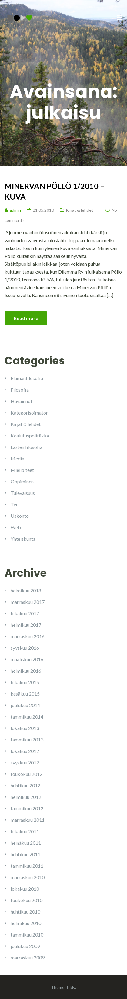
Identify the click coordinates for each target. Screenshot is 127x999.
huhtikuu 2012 (25, 785)
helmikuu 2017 (26, 625)
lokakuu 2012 (25, 751)
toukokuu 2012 (26, 774)
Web (16, 527)
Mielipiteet (22, 470)
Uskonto (20, 516)
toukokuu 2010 (26, 900)
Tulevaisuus (23, 493)
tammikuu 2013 (27, 739)
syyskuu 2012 (25, 762)
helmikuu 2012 (26, 797)
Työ (15, 504)
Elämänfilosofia (27, 378)
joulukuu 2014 (25, 705)
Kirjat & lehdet (79, 210)
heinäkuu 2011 (26, 843)
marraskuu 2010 (28, 877)
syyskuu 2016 (25, 648)
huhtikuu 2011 (25, 854)
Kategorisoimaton (29, 412)
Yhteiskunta (23, 539)
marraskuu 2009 (28, 957)
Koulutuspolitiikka (30, 435)
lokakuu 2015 (25, 682)
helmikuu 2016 (26, 671)
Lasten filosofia (26, 447)
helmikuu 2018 (26, 590)
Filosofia (20, 389)
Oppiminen (22, 481)
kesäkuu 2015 (25, 693)
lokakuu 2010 (25, 889)
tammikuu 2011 (27, 866)
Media (17, 458)
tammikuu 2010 (27, 934)
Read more (26, 318)
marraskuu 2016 (28, 636)
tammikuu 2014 (27, 716)
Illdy (71, 987)
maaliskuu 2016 (27, 659)
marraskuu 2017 (28, 602)
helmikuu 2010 (26, 923)
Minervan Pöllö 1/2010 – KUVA (54, 191)
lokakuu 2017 (25, 613)
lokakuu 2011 (25, 831)
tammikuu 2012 (27, 808)
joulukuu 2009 (25, 946)
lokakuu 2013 (25, 728)
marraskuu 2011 (28, 820)
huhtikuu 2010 (25, 911)
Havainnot (21, 401)
